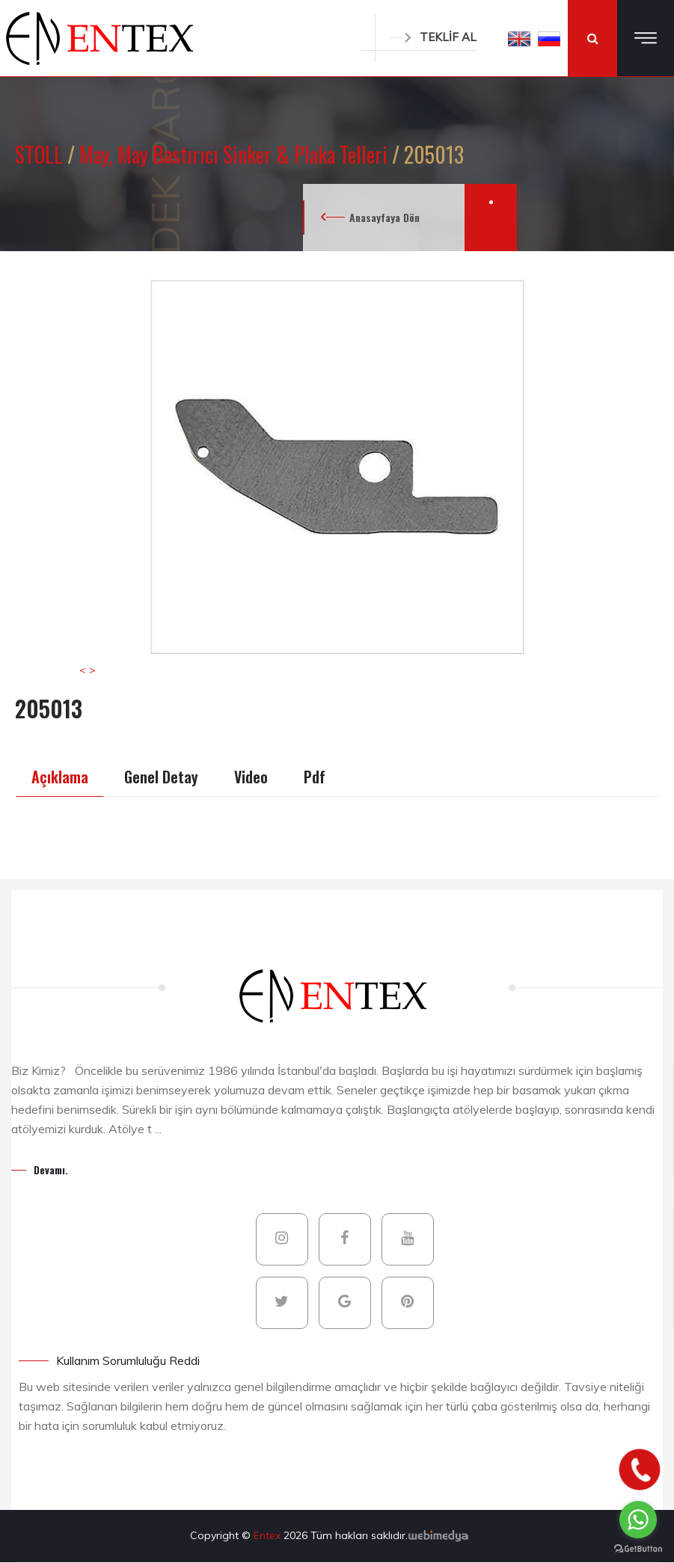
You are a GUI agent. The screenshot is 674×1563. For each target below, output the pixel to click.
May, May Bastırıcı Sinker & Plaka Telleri (235, 154)
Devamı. (51, 1169)
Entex (269, 1535)
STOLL (41, 154)
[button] (519, 38)
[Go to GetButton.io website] (638, 1548)
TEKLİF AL (433, 37)
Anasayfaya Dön (384, 217)
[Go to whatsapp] (638, 1519)
